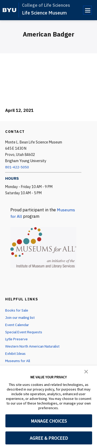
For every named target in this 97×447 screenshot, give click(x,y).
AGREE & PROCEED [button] (49, 438)
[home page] (9, 10)
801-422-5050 (17, 167)
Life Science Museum (44, 13)
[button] (86, 371)
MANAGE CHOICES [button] (49, 421)
